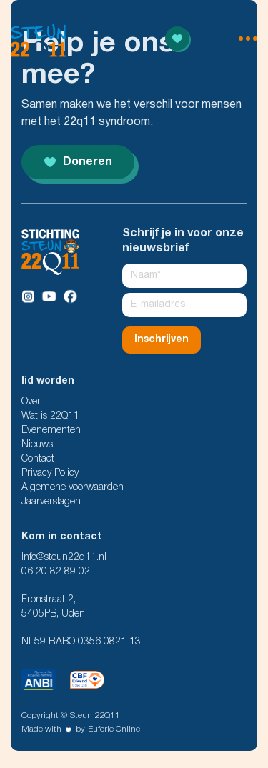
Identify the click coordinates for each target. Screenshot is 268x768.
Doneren (78, 162)
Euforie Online (114, 729)
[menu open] (229, 38)
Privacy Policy (50, 473)
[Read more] (177, 38)
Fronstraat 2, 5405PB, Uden (53, 607)
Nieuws (37, 444)
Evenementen (51, 430)
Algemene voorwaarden (72, 487)
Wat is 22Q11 (50, 416)
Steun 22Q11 (95, 715)
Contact (37, 459)
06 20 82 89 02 (55, 572)
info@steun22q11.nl (63, 557)
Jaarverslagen (51, 502)
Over (31, 402)
